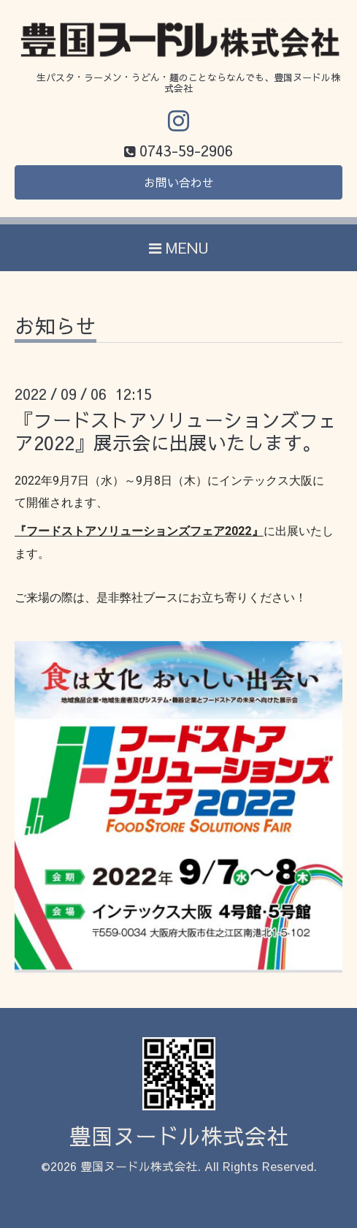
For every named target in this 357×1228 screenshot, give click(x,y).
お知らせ (55, 328)
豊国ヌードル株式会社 (178, 1136)
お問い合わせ (179, 182)
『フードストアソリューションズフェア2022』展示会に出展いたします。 (176, 430)
